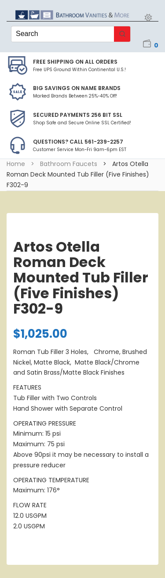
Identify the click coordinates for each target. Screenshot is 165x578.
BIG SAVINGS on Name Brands (77, 88)
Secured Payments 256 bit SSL (77, 115)
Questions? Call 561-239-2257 (78, 141)
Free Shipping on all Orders (75, 61)
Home (16, 163)
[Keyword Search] (62, 34)
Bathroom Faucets (68, 163)
